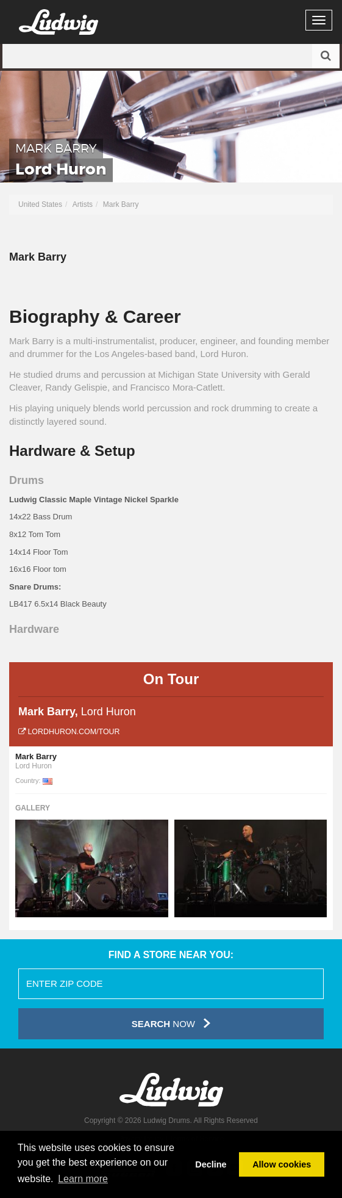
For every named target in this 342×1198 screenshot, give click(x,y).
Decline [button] (210, 1164)
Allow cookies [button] (281, 1164)
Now (171, 1023)
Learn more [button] (83, 1179)
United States (40, 204)
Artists (83, 204)
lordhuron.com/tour (69, 731)
